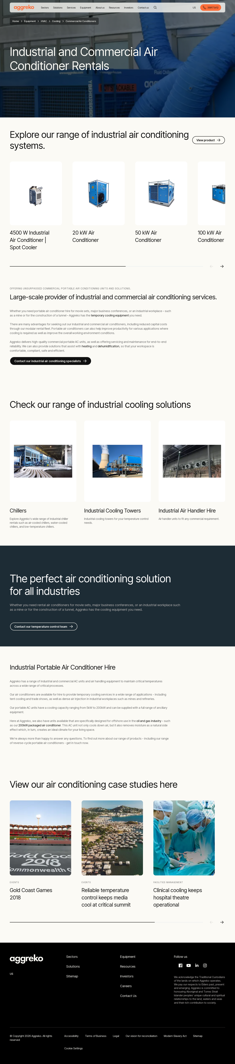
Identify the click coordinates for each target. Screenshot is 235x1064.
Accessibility (71, 1036)
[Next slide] (222, 266)
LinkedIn (196, 965)
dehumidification (108, 346)
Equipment (30, 21)
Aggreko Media (188, 965)
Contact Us (128, 996)
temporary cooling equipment (110, 315)
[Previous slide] (211, 266)
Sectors (72, 957)
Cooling (56, 21)
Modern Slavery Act (175, 1036)
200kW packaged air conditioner (39, 725)
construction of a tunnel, (57, 610)
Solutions (73, 966)
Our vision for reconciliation (141, 1036)
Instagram (204, 965)
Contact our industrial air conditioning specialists (47, 361)
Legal (116, 1036)
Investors (126, 976)
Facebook (180, 965)
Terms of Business (95, 1036)
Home (15, 21)
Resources (127, 966)
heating (87, 346)
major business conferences (112, 605)
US (194, 7)
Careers (126, 986)
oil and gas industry (148, 721)
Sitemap (72, 976)
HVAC (44, 21)
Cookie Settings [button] (73, 1048)
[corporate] (24, 7)
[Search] (155, 7)
